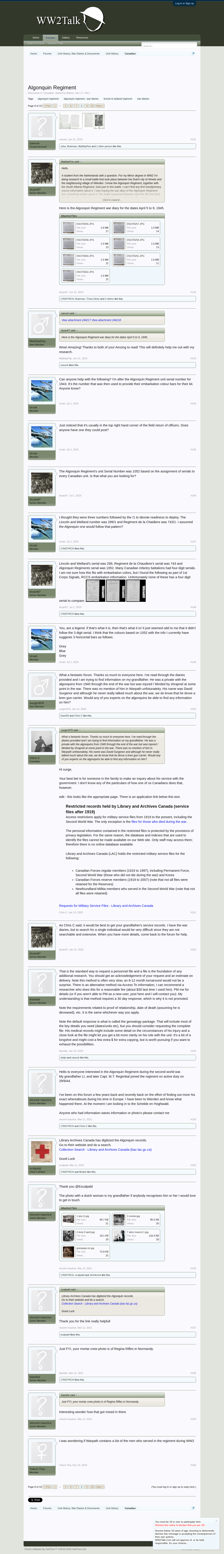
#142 (193, 292)
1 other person (104, 146)
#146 (193, 495)
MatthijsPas (84, 146)
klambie (35, 999)
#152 (193, 949)
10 (92, 105)
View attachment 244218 (106, 320)
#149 (193, 662)
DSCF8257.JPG (136, 224)
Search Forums (36, 43)
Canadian (49, 93)
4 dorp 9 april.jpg (86, 1232)
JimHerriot (95, 1275)
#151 (193, 912)
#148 (193, 607)
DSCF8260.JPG (85, 256)
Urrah (33, 407)
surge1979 (37, 703)
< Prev (47, 105)
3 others (109, 298)
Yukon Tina (37, 1469)
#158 (193, 1373)
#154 (193, 1119)
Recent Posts (56, 43)
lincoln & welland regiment (117, 99)
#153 (193, 1051)
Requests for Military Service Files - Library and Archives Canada (106, 906)
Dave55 (65, 715)
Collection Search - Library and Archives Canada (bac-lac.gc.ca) (105, 1149)
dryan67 (35, 189)
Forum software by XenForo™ (56, 1549)
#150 (193, 709)
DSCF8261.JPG (136, 256)
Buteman (72, 146)
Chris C (78, 715)
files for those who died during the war (158, 821)
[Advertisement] (112, 71)
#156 (193, 1268)
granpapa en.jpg (85, 1248)
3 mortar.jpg (133, 1216)
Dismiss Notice (216, 1520)
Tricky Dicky (93, 298)
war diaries (142, 99)
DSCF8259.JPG (136, 240)
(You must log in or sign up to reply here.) (173, 1487)
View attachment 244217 (76, 320)
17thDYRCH (67, 298)
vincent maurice (41, 1100)
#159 (193, 1419)
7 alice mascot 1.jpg (138, 1232)
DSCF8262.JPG (85, 272)
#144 (193, 403)
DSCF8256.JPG (85, 224)
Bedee (83, 1172)
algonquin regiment (47, 99)
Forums (50, 37)
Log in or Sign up (184, 3)
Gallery (66, 37)
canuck (35, 143)
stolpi (63, 1057)
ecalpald (35, 1168)
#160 (193, 1465)
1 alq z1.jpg (83, 1216)
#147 (193, 541)
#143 (193, 358)
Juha (63, 146)
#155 (193, 1165)
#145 (193, 449)
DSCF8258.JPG (85, 240)
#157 (193, 1327)
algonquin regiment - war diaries (81, 99)
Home (36, 37)
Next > (99, 105)
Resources (82, 37)
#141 (193, 139)
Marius (70, 93)
